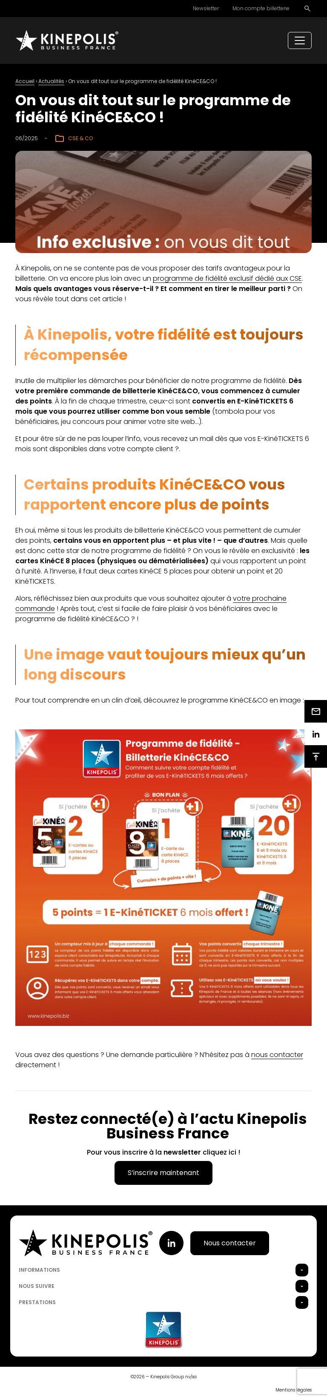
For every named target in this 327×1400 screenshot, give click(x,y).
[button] (301, 1270)
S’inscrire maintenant (163, 1173)
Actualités (51, 81)
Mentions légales (293, 1390)
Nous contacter (230, 1243)
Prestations (37, 1302)
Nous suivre (36, 1286)
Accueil (24, 81)
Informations (39, 1269)
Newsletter (206, 8)
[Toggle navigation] (300, 40)
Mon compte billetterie (261, 8)
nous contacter (277, 1055)
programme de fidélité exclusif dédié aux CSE (227, 278)
